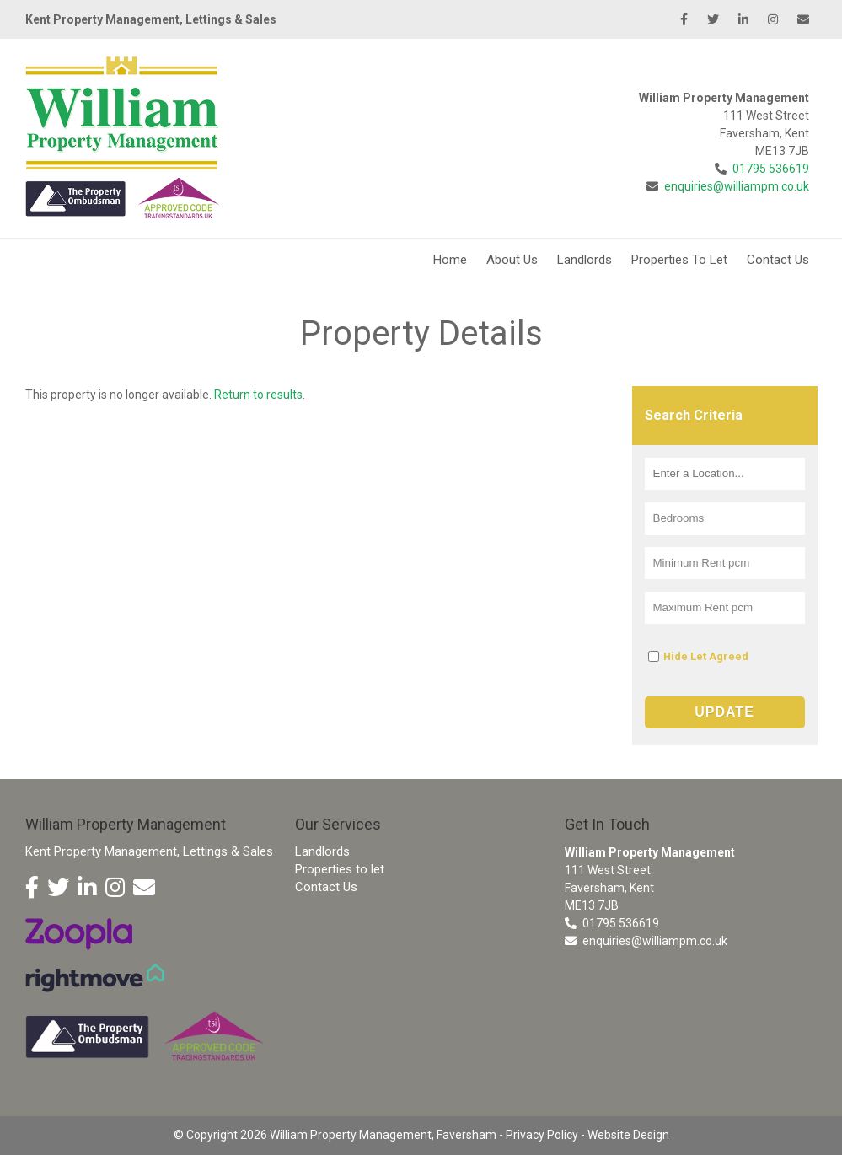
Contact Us (778, 259)
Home (450, 259)
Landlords (584, 259)
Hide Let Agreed (705, 656)
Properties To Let (679, 259)
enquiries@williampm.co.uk (736, 186)
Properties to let (339, 869)
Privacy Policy (542, 1135)
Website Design (628, 1135)
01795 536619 (770, 168)
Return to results (258, 394)
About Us (512, 259)
